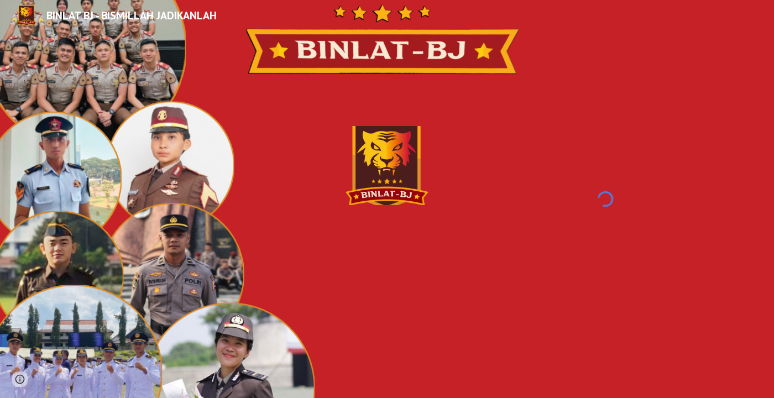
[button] (20, 379)
